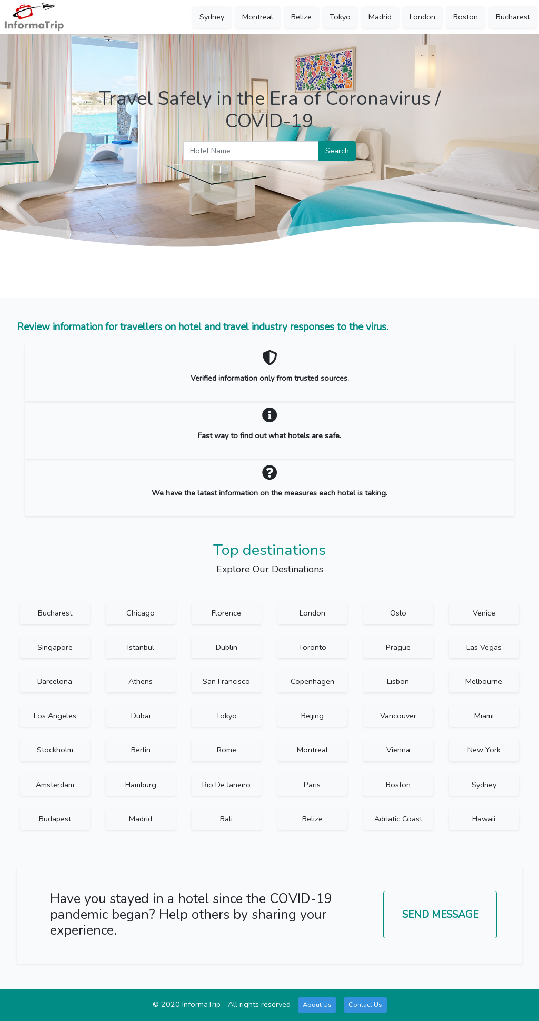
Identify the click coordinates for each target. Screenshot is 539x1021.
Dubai (141, 715)
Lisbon (398, 681)
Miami (484, 715)
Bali (226, 819)
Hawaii (483, 819)
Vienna (398, 750)
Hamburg (140, 784)
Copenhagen (312, 681)
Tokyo (340, 17)
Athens (140, 681)
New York (484, 750)
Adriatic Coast (398, 819)
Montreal (257, 17)
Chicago (140, 613)
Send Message (440, 914)
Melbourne (483, 681)
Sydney (211, 17)
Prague (398, 647)
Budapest (55, 819)
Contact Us (365, 1004)
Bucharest (513, 17)
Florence (226, 613)
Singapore (55, 647)
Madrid (380, 17)
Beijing (312, 715)
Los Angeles (55, 715)
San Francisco (226, 681)
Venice (484, 613)
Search (337, 150)
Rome (226, 750)
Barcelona (54, 681)
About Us (317, 1004)
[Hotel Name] (251, 151)
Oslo (398, 613)
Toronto (312, 647)
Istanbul (140, 647)
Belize (301, 17)
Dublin (226, 647)
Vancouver (398, 715)
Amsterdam (55, 784)
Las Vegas (484, 647)
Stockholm (55, 750)
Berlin (141, 750)
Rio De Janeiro (226, 784)
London (422, 17)
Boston (465, 17)
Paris (312, 784)
